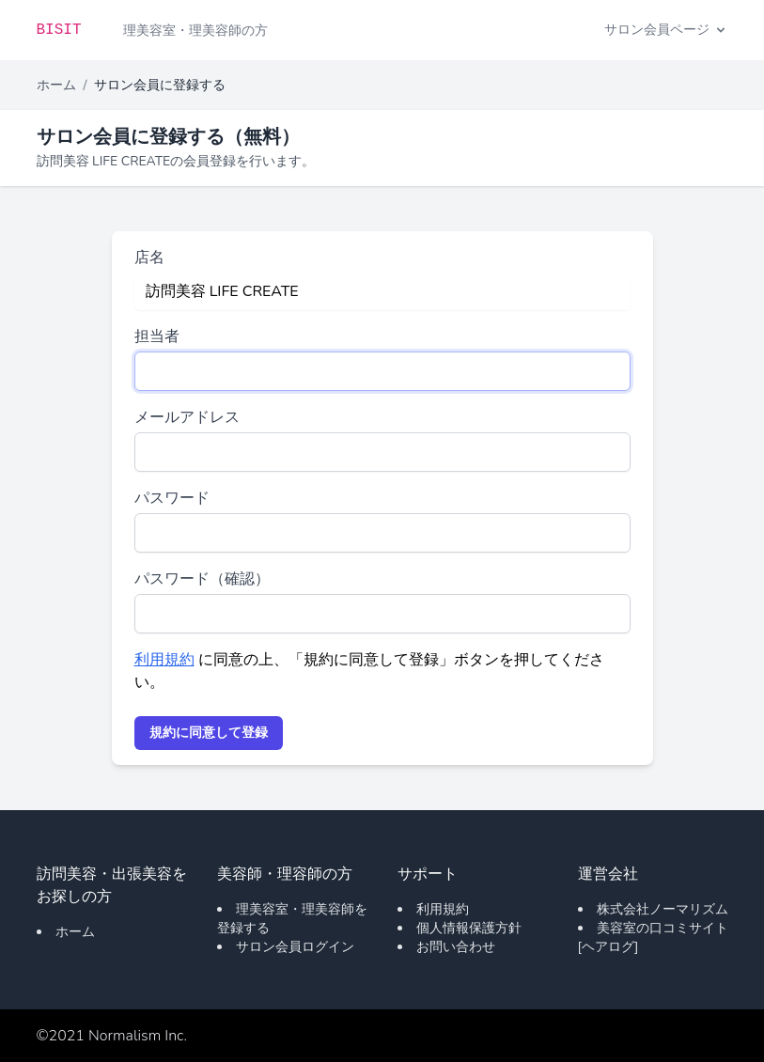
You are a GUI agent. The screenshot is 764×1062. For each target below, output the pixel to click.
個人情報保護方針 (469, 928)
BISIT (59, 30)
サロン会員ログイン (295, 947)
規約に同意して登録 (208, 733)
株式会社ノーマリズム (662, 909)
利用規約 (164, 659)
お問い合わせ (455, 947)
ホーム (56, 85)
